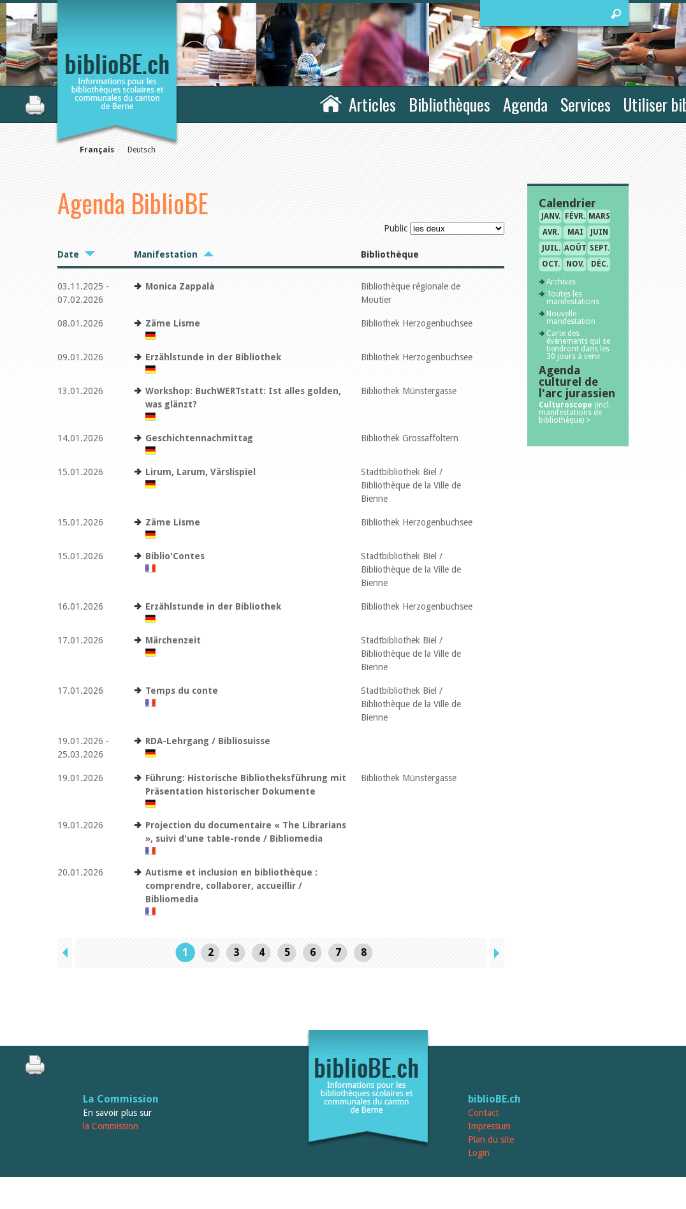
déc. (599, 264)
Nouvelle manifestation (570, 317)
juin (599, 232)
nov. (575, 264)
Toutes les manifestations (572, 297)
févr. (575, 216)
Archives (561, 282)
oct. (551, 264)
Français (97, 149)
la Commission (110, 1126)
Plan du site (491, 1139)
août (575, 248)
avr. (551, 232)
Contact (483, 1113)
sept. (599, 248)
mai (575, 232)
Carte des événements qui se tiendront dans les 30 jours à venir (578, 345)
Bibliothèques (449, 104)
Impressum (489, 1126)
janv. (550, 216)
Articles (372, 104)
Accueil (330, 102)
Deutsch (142, 149)
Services (585, 104)
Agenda (525, 104)
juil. (551, 248)
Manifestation (166, 254)
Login (479, 1153)
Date (68, 254)
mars (599, 216)
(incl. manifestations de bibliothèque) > (575, 412)
